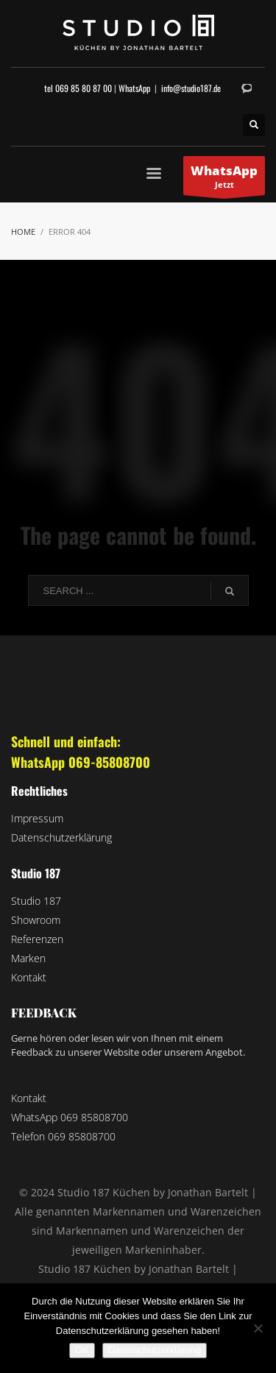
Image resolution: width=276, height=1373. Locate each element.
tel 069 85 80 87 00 (78, 88)
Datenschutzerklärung (154, 1349)
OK (82, 1349)
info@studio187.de (191, 88)
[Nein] (257, 1328)
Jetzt (224, 178)
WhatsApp (134, 88)
